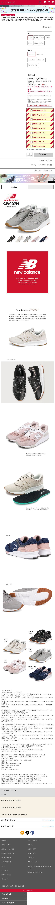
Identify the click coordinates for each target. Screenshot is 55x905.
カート (3, 866)
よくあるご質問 (32, 849)
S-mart (3, 794)
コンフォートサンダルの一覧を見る (41, 165)
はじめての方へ (32, 853)
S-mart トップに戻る (46, 160)
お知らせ (30, 845)
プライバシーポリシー (34, 862)
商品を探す (4, 840)
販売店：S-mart (47, 27)
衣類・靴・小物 (15, 6)
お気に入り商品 (5, 845)
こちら (22, 886)
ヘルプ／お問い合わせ (34, 840)
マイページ (4, 870)
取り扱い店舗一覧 (6, 857)
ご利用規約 (31, 857)
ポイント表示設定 (6, 875)
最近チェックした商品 (7, 849)
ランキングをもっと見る (48, 820)
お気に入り (29, 155)
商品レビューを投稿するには (43, 170)
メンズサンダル (29, 6)
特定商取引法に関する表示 (35, 872)
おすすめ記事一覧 (6, 862)
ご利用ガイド (5, 879)
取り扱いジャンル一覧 (7, 853)
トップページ (4, 6)
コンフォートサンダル (42, 6)
